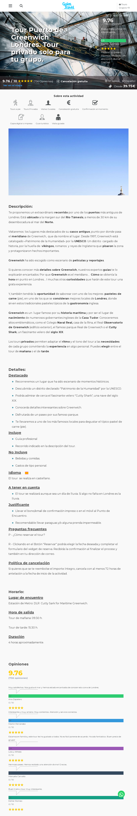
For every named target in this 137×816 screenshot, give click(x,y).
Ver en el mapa (11, 85)
